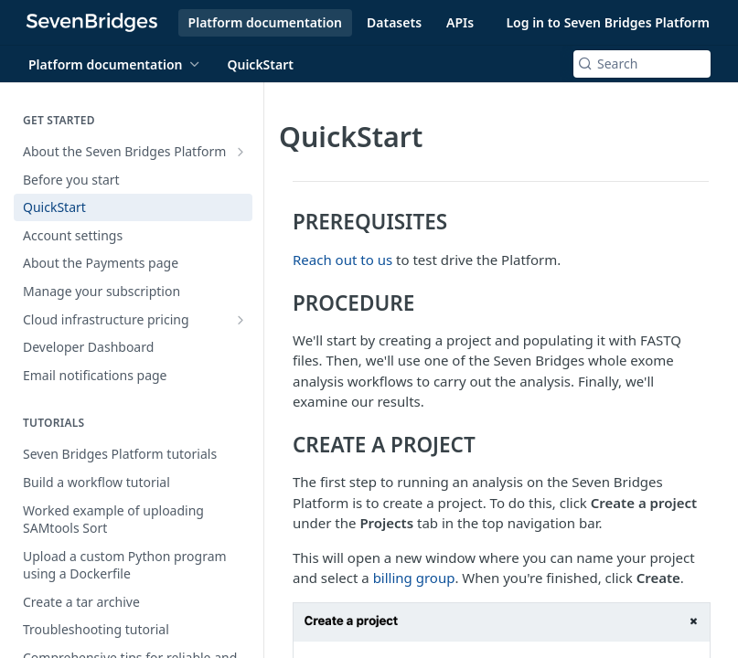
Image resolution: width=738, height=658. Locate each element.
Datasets (394, 22)
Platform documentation (265, 22)
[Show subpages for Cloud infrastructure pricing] (240, 320)
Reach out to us (342, 259)
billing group (414, 577)
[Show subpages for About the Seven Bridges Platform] (240, 151)
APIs (460, 22)
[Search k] (642, 64)
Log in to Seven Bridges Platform (608, 22)
